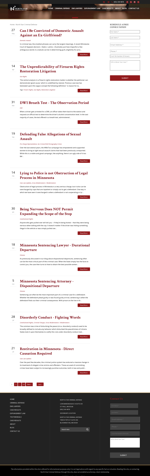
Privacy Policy (81, 469)
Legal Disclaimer (69, 469)
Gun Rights (23, 76)
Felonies (22, 250)
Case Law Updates (25, 179)
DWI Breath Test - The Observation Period (54, 101)
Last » (40, 376)
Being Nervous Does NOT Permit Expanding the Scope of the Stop (46, 207)
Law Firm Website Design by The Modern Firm (75, 472)
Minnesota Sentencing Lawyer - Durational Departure (55, 242)
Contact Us (134, 8)
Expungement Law (92, 8)
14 (23, 376)
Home (50, 8)
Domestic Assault (25, 40)
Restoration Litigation (48, 89)
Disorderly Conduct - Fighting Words (50, 310)
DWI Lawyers (15, 397)
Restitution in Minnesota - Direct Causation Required (47, 343)
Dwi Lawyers (77, 8)
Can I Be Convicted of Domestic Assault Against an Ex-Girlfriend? (52, 33)
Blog (124, 8)
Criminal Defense (62, 8)
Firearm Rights (28, 89)
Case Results (107, 8)
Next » (29, 376)
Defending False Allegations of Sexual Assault (50, 134)
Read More (84, 55)
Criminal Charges (39, 316)
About (118, 8)
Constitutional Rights (26, 215)
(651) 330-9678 (119, 2)
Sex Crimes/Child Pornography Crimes (50, 141)
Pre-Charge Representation (28, 141)
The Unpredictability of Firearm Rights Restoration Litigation (52, 68)
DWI (21, 106)
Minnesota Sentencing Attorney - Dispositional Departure (47, 277)
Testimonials (16, 408)
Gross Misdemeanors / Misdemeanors (44, 179)
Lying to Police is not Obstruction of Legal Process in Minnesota (54, 172)
